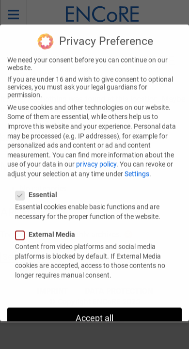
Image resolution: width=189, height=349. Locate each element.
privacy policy (96, 158)
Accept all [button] (94, 313)
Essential (39, 189)
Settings (137, 168)
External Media (48, 229)
